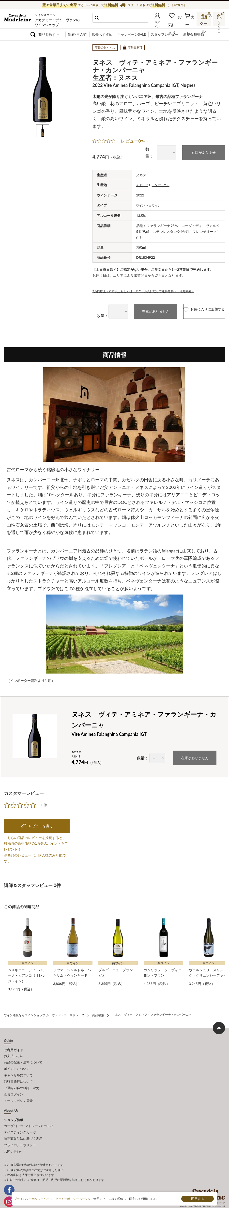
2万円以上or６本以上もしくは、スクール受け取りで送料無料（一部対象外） (151, 289)
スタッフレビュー (164, 34)
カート (189, 24)
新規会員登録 (193, 34)
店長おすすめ (102, 34)
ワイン (141, 203)
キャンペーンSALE (131, 34)
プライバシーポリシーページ (33, 1198)
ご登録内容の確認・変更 (21, 1078)
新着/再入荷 (77, 34)
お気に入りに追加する (194, 309)
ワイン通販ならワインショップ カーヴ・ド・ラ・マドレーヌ (20, 20)
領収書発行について (18, 1073)
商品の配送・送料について (23, 1057)
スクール (204, 23)
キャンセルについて (18, 1068)
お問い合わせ (13, 1135)
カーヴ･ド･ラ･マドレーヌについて (29, 1113)
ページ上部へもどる (219, 1024)
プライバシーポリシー (20, 1130)
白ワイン (157, 203)
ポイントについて (17, 1062)
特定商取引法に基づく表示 (23, 1125)
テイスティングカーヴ (20, 1119)
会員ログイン (13, 1084)
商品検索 (98, 1011)
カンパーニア (164, 183)
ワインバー (218, 23)
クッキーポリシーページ (71, 1198)
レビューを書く (40, 823)
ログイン (163, 24)
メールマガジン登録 (18, 1089)
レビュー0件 (133, 140)
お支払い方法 (13, 1051)
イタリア (143, 183)
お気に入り (177, 24)
